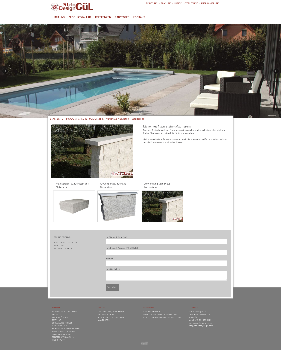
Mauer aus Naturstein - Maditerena (125, 119)
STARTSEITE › (57, 119)
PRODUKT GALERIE (76, 119)
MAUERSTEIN (96, 119)
